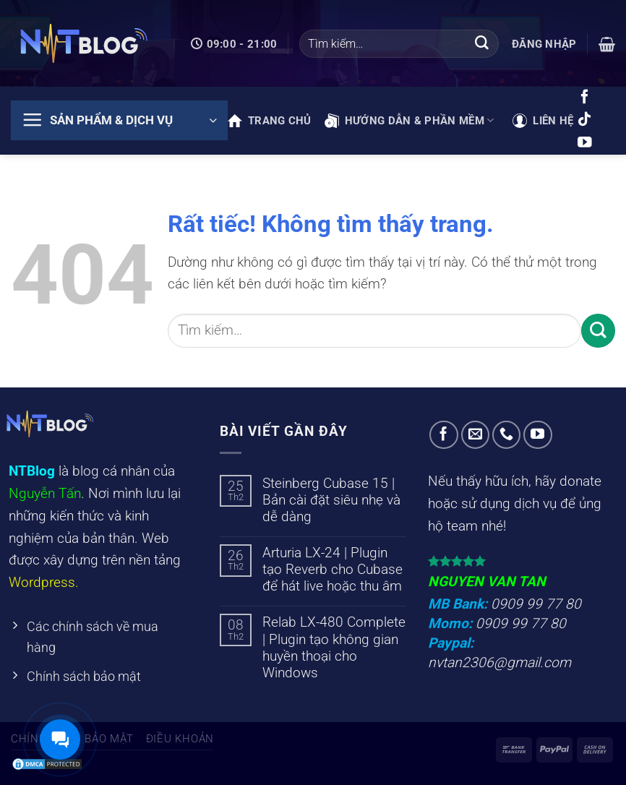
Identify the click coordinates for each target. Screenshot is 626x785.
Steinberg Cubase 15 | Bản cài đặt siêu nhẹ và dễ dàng (331, 500)
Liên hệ (543, 120)
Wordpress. (44, 582)
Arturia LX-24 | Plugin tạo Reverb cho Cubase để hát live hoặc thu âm (332, 569)
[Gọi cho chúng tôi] (506, 435)
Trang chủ (270, 120)
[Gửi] (482, 44)
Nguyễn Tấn (45, 493)
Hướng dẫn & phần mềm (409, 120)
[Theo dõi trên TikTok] (585, 120)
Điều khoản (180, 738)
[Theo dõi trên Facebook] (585, 98)
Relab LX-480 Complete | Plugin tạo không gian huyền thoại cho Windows (334, 647)
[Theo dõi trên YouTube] (585, 143)
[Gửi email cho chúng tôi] (475, 435)
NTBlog (32, 471)
